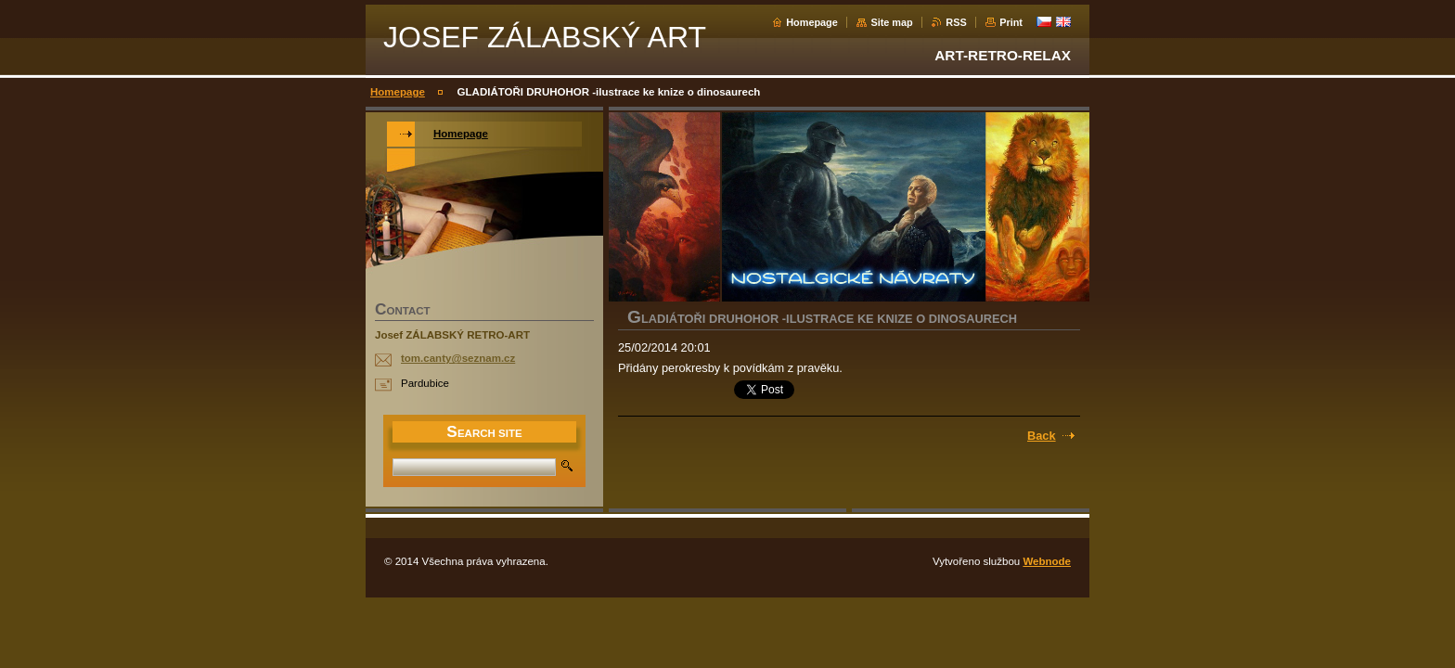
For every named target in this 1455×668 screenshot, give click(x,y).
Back (1041, 436)
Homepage (812, 22)
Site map (891, 22)
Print (1011, 22)
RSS (956, 22)
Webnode (1047, 561)
